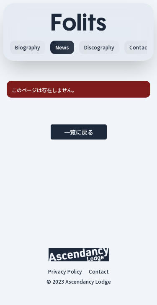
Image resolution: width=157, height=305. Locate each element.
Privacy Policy (65, 271)
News (62, 47)
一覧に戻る (78, 132)
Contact (139, 47)
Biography (27, 47)
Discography (99, 47)
